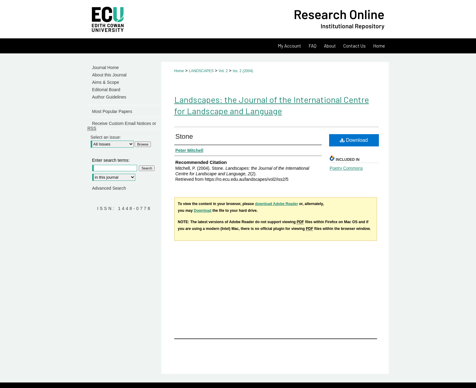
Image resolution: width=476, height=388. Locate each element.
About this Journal (109, 74)
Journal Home (105, 67)
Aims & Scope (105, 82)
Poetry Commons (346, 168)
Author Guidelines (109, 97)
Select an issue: (106, 137)
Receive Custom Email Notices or (122, 125)
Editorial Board (106, 89)
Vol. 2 (223, 71)
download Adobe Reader (276, 204)
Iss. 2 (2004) (243, 71)
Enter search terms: (111, 160)
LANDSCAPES (201, 71)
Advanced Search (109, 188)
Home (179, 71)
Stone (184, 136)
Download (354, 140)
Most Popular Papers (112, 111)
